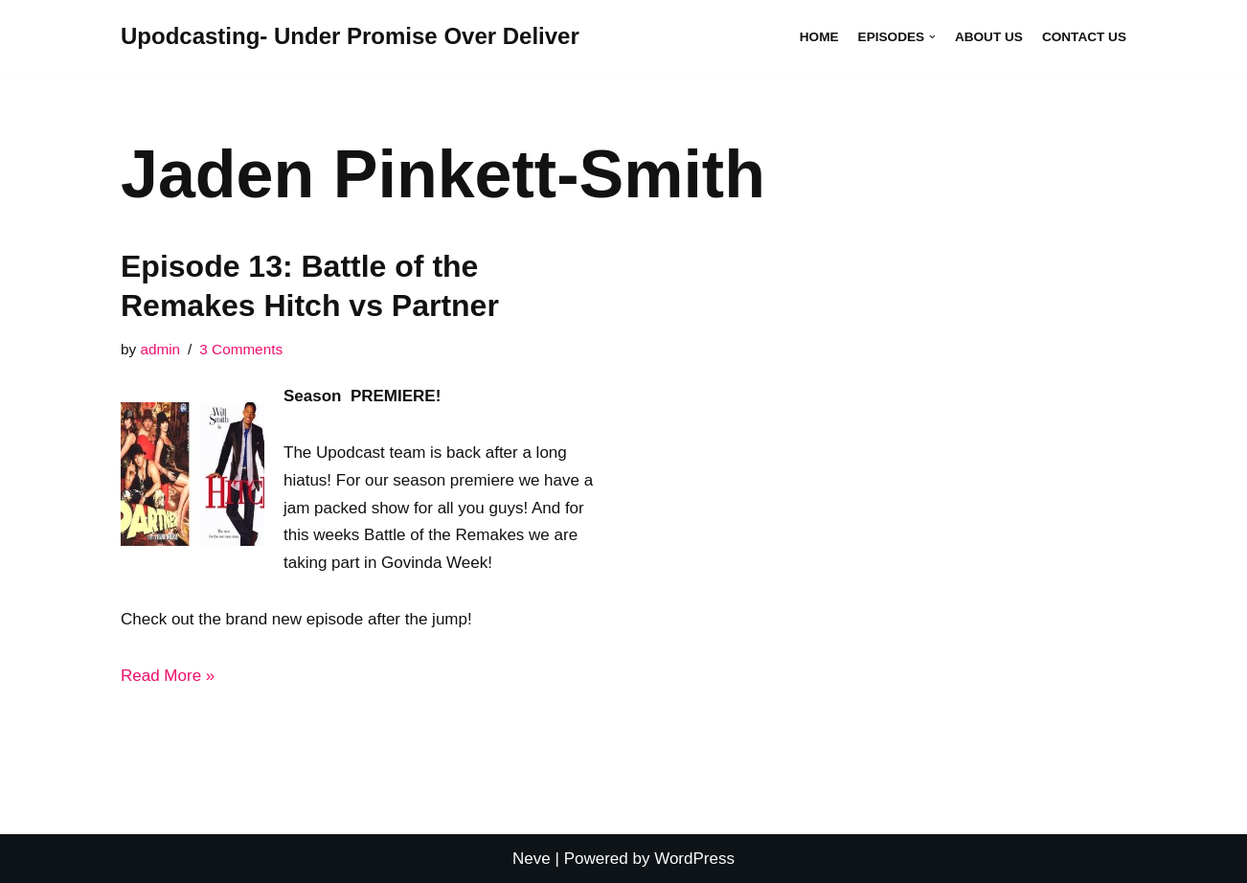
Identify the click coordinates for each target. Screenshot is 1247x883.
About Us (989, 37)
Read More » (168, 676)
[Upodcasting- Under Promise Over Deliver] (350, 37)
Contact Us (1084, 37)
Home (819, 37)
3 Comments (241, 349)
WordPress (694, 858)
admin (160, 349)
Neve (531, 858)
